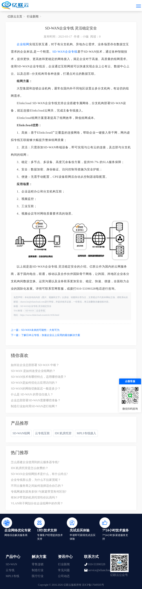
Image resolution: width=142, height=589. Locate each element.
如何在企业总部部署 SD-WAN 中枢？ (35, 365)
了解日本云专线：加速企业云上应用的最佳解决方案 (50, 335)
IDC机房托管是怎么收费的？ (29, 468)
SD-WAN (58, 51)
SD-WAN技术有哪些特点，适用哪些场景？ (38, 376)
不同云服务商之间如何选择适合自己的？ (37, 485)
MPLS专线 (12, 576)
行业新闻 (33, 16)
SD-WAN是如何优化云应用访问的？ (34, 382)
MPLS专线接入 (86, 433)
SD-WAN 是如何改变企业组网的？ (33, 370)
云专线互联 (42, 433)
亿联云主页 (15, 16)
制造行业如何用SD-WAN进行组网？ (34, 406)
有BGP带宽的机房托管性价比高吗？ (34, 497)
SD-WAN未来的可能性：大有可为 (40, 330)
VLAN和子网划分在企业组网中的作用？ (37, 503)
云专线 (10, 570)
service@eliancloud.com (102, 570)
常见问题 (64, 570)
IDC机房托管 (63, 433)
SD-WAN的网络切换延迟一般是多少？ (35, 388)
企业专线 (71, 51)
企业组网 (23, 44)
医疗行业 (37, 576)
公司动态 (64, 576)
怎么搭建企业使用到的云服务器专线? (35, 462)
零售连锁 (37, 564)
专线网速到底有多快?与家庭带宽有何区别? (38, 491)
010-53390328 (96, 564)
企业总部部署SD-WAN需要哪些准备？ (35, 400)
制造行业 (37, 570)
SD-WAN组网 (21, 433)
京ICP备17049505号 (93, 584)
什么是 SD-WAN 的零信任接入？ (32, 394)
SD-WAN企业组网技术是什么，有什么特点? (39, 473)
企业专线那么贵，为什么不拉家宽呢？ (36, 479)
